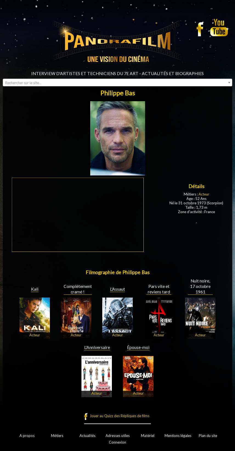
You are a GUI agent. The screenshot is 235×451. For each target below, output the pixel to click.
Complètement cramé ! (78, 289)
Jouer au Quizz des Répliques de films (119, 416)
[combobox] (117, 82)
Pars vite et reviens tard (159, 289)
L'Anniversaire (97, 347)
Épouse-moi (138, 347)
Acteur (204, 194)
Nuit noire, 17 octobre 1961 (200, 286)
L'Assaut (117, 289)
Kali (34, 289)
